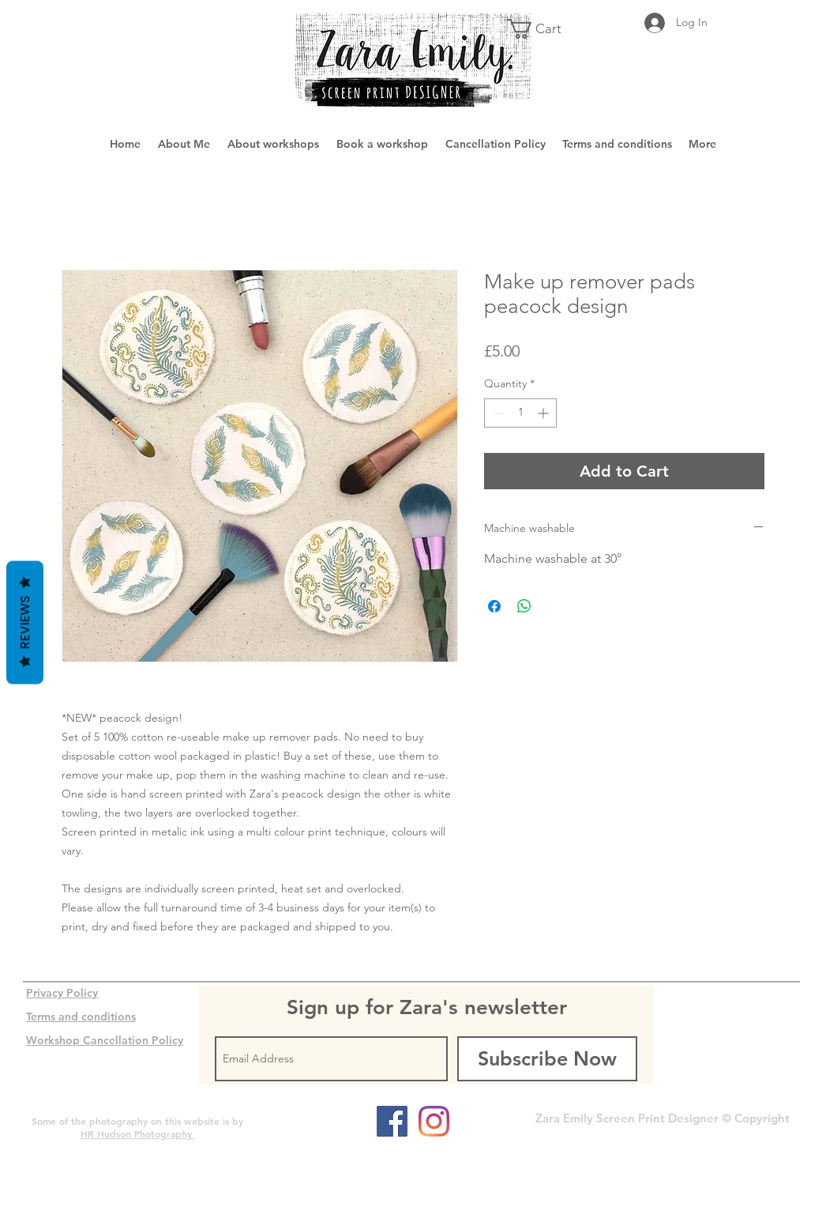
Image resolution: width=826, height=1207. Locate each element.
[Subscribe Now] (547, 1058)
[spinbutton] (520, 413)
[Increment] (544, 413)
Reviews (25, 622)
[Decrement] (496, 413)
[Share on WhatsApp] (524, 606)
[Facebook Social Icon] (392, 1121)
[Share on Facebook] (494, 606)
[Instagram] (434, 1121)
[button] (544, 29)
